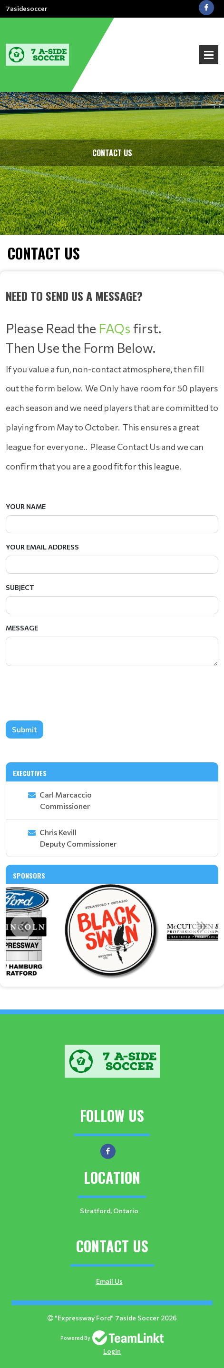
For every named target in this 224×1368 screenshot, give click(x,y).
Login (112, 1351)
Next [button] (202, 926)
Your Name (26, 506)
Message (22, 628)
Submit (24, 729)
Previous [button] (22, 926)
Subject (20, 587)
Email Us (109, 1281)
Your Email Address (42, 547)
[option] (112, 931)
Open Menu (208, 54)
